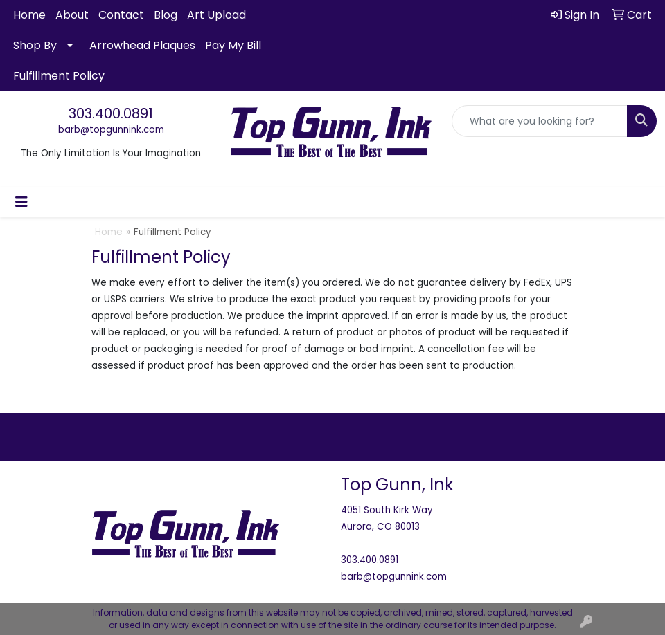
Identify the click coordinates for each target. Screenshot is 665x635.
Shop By (35, 45)
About (72, 15)
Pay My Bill (233, 45)
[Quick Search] (540, 121)
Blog (165, 15)
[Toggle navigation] (21, 202)
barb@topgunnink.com (111, 129)
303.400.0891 (111, 113)
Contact (121, 15)
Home (29, 15)
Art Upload (216, 15)
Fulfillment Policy (59, 76)
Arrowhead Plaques (142, 45)
